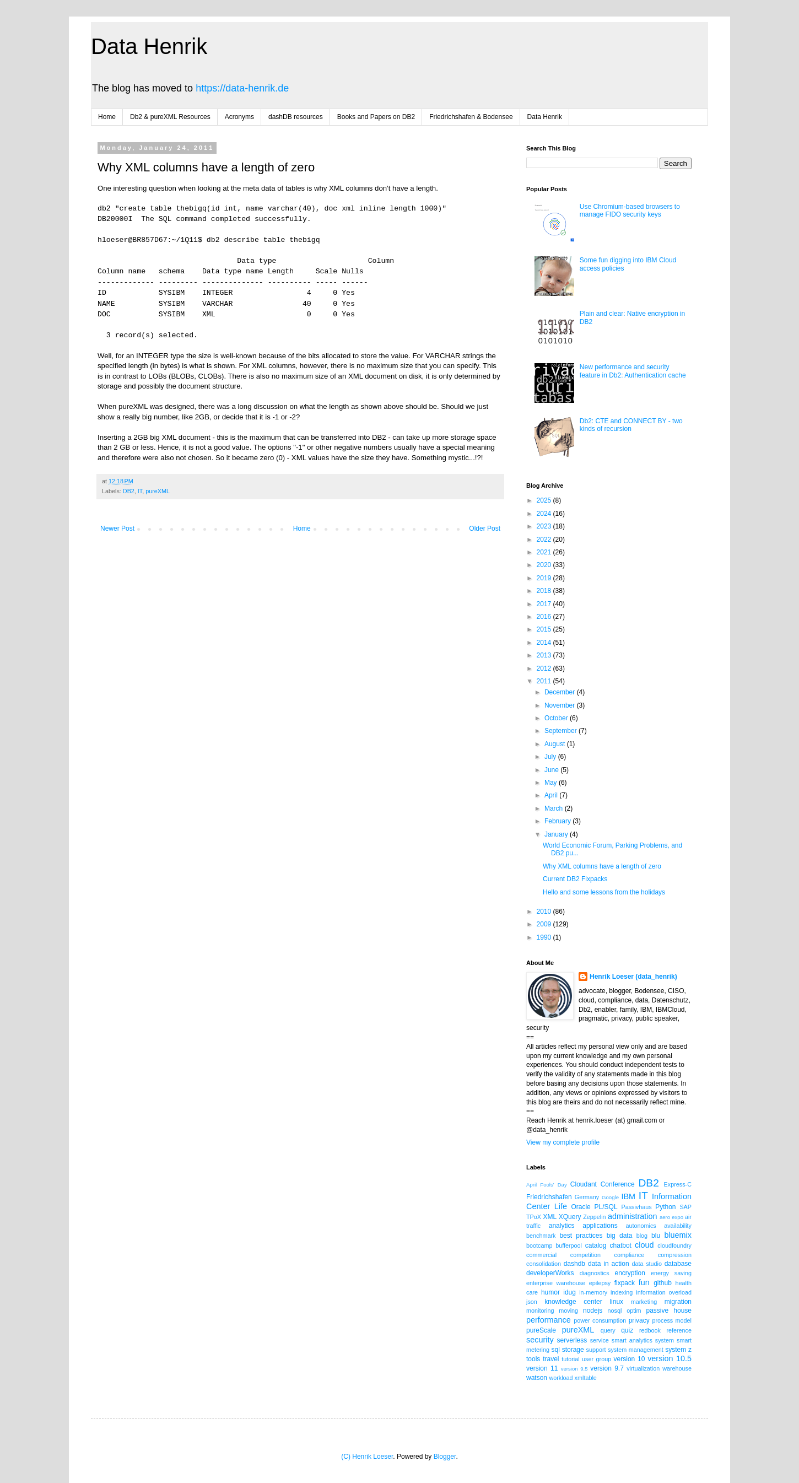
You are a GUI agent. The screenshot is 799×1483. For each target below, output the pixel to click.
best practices (580, 1235)
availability (678, 1225)
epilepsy (600, 1283)
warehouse (677, 1368)
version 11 (542, 1368)
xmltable (586, 1377)
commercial (541, 1255)
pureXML (157, 491)
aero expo (671, 1217)
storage (573, 1349)
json (531, 1301)
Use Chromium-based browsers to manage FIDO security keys (630, 210)
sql (556, 1349)
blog (641, 1235)
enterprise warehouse (555, 1283)
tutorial (570, 1359)
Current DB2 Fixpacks (575, 879)
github (663, 1283)
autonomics (640, 1225)
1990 (545, 937)
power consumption (600, 1320)
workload (561, 1377)
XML (550, 1217)
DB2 (128, 491)
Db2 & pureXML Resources (170, 117)
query (608, 1330)
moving (568, 1310)
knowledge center (573, 1302)
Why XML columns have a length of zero (602, 866)
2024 (545, 513)
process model (672, 1320)
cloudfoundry (674, 1245)
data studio (647, 1263)
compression (675, 1255)
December (560, 692)
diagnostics (594, 1273)
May (551, 782)
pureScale (541, 1330)
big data (620, 1235)
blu (655, 1235)
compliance (629, 1255)
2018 (545, 591)
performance (548, 1319)
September (561, 731)
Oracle (580, 1207)
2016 (545, 617)
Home (107, 117)
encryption (629, 1273)
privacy (639, 1320)
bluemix (678, 1235)
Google (610, 1197)
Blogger (445, 1456)
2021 (545, 552)
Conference (618, 1184)
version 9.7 (607, 1368)
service (599, 1340)
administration (632, 1216)
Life (560, 1206)
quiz (627, 1330)
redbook (650, 1330)
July (551, 757)
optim (634, 1310)
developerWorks (550, 1273)
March (554, 808)
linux (616, 1302)
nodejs (592, 1310)
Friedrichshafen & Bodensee (470, 117)
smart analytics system (643, 1340)
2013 (545, 655)
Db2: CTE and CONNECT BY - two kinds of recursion (631, 425)
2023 (545, 526)
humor (550, 1292)
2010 (545, 911)
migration (678, 1302)
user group (596, 1359)
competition (585, 1255)
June (552, 770)
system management (635, 1349)
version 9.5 (574, 1369)
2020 (545, 565)
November (560, 705)
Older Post (484, 528)
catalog (596, 1245)
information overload (664, 1292)
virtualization (643, 1368)
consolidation (543, 1263)
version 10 (629, 1359)
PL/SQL (606, 1207)
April (551, 795)
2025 (545, 500)
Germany (587, 1197)
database (678, 1264)
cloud (644, 1245)
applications (599, 1225)
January (557, 834)
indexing (622, 1292)
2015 (545, 629)
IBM (628, 1196)
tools (533, 1359)
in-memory (593, 1292)
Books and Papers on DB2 (376, 117)
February (558, 821)
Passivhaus (636, 1207)
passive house (669, 1310)
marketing (644, 1301)
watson (536, 1378)
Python (665, 1207)
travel (551, 1359)
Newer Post (117, 528)
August (555, 744)
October (557, 718)
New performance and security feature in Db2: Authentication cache (633, 371)
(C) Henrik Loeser (367, 1456)
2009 (545, 924)
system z (678, 1349)
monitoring (540, 1310)
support (596, 1349)
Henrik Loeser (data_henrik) (633, 976)
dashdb (574, 1264)
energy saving (671, 1273)
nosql (615, 1310)
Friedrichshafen (549, 1197)
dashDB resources (295, 117)
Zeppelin (594, 1217)
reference (679, 1330)
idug (569, 1292)
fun (644, 1282)
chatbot (620, 1245)
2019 (545, 578)
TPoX (533, 1217)
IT (140, 491)
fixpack (624, 1283)
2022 (545, 539)
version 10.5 (669, 1358)
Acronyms (239, 117)
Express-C (678, 1184)
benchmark (540, 1235)
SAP (685, 1207)
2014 (545, 642)
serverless (572, 1340)
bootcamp (539, 1245)
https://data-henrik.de (242, 88)
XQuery (570, 1217)
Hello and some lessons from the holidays (604, 892)
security (540, 1339)
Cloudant (583, 1184)
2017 (545, 604)
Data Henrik (149, 46)
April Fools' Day (546, 1185)
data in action (608, 1264)
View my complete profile (563, 1142)
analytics (562, 1225)
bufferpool (568, 1245)
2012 (545, 668)
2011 (545, 681)
